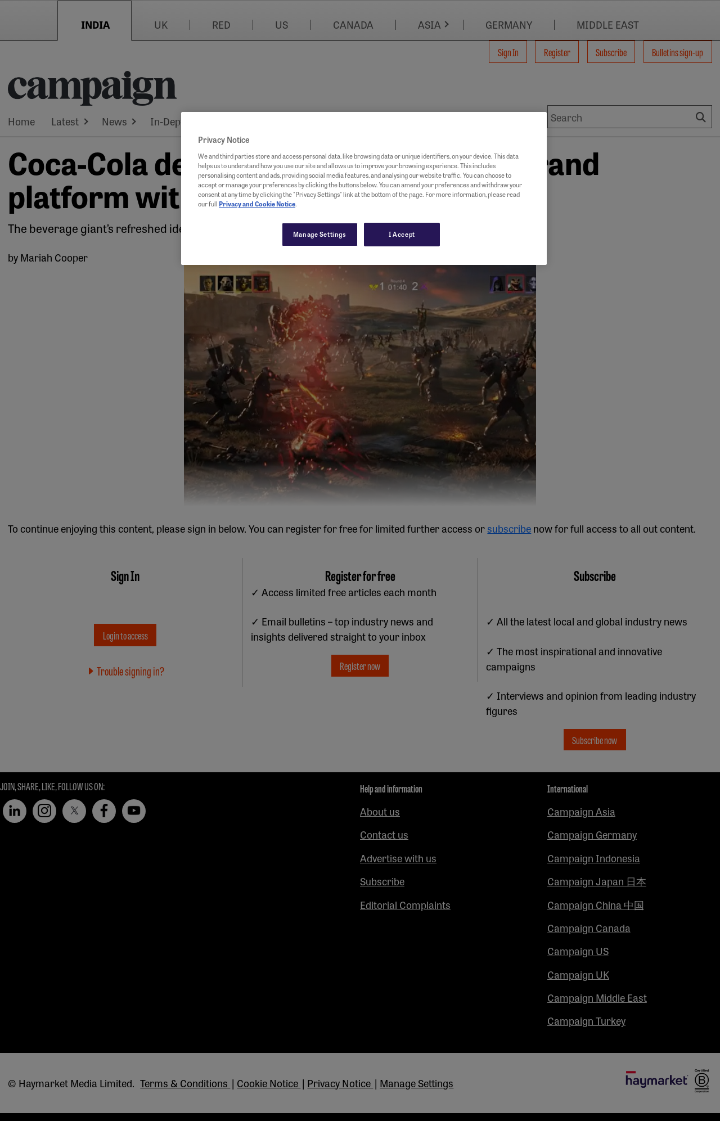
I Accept (402, 233)
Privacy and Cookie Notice (257, 203)
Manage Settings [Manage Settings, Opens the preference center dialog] (319, 233)
